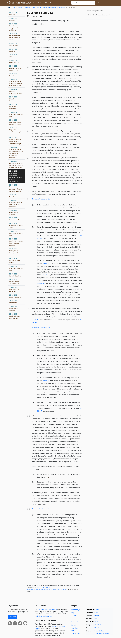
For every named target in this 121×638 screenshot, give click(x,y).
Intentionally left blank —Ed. (41, 199)
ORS (99, 625)
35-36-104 (46, 275)
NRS (95, 619)
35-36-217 (36, 320)
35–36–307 (16, 268)
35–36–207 (16, 114)
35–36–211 (16, 152)
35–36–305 (13, 252)
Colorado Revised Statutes (42, 3)
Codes (96, 610)
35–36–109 (14, 61)
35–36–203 (15, 82)
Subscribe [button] (12, 617)
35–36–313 (13, 308)
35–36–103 (16, 27)
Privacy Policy (75, 633)
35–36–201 (16, 68)
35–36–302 (16, 226)
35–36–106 (13, 50)
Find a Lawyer (75, 610)
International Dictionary (102, 633)
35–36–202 (13, 75)
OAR (95, 625)
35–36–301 (16, 219)
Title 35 (19, 7)
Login (110, 3)
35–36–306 (15, 261)
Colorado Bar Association (46, 609)
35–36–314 (15, 316)
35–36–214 (15, 188)
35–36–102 (13, 19)
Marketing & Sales (29, 7)
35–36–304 (16, 242)
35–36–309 (14, 282)
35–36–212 (16, 164)
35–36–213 (15, 176)
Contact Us (74, 622)
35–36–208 (15, 122)
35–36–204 (15, 91)
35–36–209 (15, 131)
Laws (96, 622)
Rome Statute (99, 631)
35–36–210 (15, 141)
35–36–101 (13, 13)
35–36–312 (13, 302)
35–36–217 (13, 212)
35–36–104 (15, 37)
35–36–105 (13, 44)
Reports (73, 625)
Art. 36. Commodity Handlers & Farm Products (51, 7)
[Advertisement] (99, 50)
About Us (74, 616)
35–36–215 (14, 196)
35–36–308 (15, 275)
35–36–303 (16, 233)
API (72, 619)
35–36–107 (13, 56)
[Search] (83, 3)
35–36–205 (15, 99)
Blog (72, 613)
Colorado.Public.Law (21, 3)
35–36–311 (15, 296)
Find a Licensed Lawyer (43, 616)
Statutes (97, 616)
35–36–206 (13, 107)
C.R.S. (13, 7)
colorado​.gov (90, 17)
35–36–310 (14, 289)
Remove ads (102, 3)
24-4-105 (46, 263)
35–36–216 (15, 203)
